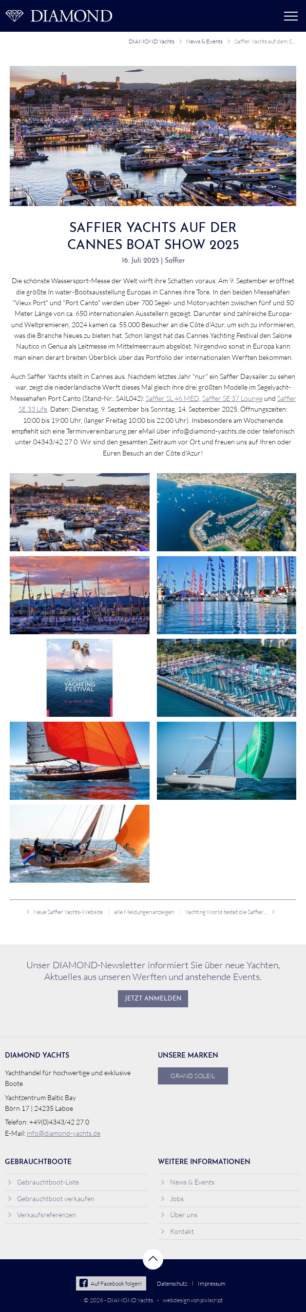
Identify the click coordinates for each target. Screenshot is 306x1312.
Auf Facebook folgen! (110, 1283)
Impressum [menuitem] (212, 1283)
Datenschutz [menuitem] (172, 1283)
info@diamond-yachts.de (63, 1133)
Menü (291, 16)
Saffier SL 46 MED (172, 398)
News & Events (204, 41)
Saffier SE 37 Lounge (232, 398)
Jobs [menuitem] (172, 1198)
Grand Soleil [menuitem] (193, 1076)
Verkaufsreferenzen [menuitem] (41, 1214)
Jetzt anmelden (153, 999)
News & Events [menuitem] (187, 1182)
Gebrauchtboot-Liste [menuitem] (43, 1182)
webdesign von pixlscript (193, 1300)
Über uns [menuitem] (178, 1214)
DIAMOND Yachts (151, 41)
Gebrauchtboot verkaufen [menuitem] (51, 1198)
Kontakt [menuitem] (177, 1231)
